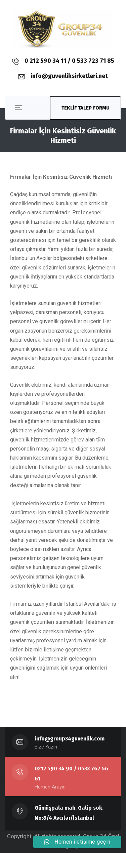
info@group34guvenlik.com (69, 738)
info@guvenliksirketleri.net (69, 76)
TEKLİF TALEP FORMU (85, 108)
